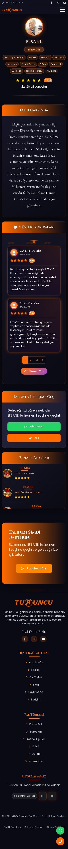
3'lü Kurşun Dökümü (14, 57)
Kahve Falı (34, 724)
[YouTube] (64, 3)
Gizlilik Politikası (12, 827)
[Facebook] (51, 3)
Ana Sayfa (34, 662)
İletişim (34, 699)
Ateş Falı (45, 57)
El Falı (43, 64)
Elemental (56, 64)
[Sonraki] (43, 360)
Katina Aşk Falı (34, 739)
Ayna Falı (59, 57)
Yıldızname (34, 761)
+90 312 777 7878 (12, 2)
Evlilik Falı (16, 70)
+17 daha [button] (51, 70)
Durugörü (12, 64)
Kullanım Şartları (33, 827)
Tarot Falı (34, 731)
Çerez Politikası (56, 827)
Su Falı (34, 754)
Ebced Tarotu (28, 64)
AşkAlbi (32, 57)
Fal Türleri (34, 677)
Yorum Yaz (34, 371)
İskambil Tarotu (34, 70)
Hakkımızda (34, 692)
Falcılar (34, 670)
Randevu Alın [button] (34, 568)
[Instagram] (58, 3)
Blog (34, 684)
